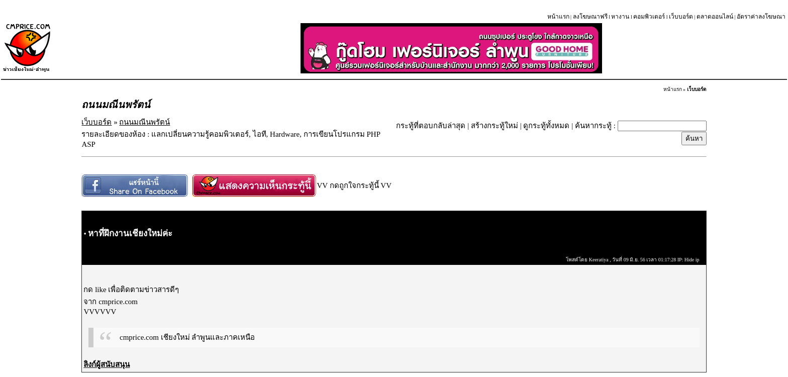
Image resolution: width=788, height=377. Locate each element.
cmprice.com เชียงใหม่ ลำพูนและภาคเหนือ (187, 337)
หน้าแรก (558, 16)
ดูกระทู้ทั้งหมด (546, 126)
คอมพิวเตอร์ (649, 16)
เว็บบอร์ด (681, 16)
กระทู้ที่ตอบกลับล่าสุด (430, 126)
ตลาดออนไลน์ (715, 16)
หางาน (620, 16)
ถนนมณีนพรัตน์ (144, 122)
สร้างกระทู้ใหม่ (494, 126)
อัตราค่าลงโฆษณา (761, 16)
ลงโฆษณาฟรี (590, 16)
